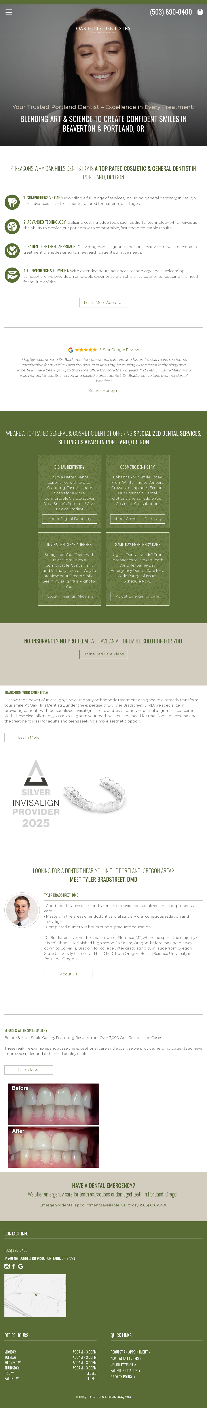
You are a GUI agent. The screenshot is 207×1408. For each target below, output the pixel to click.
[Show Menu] (8, 11)
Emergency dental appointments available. (103, 1205)
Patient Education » (125, 1370)
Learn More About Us (103, 303)
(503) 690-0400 (171, 11)
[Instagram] (7, 1266)
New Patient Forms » (126, 1358)
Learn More (29, 737)
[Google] (20, 1266)
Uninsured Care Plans (103, 654)
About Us (68, 974)
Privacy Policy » (123, 1376)
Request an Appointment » (130, 1352)
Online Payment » (123, 1364)
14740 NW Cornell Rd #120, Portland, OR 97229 (39, 1258)
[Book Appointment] (200, 12)
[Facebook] (13, 1266)
